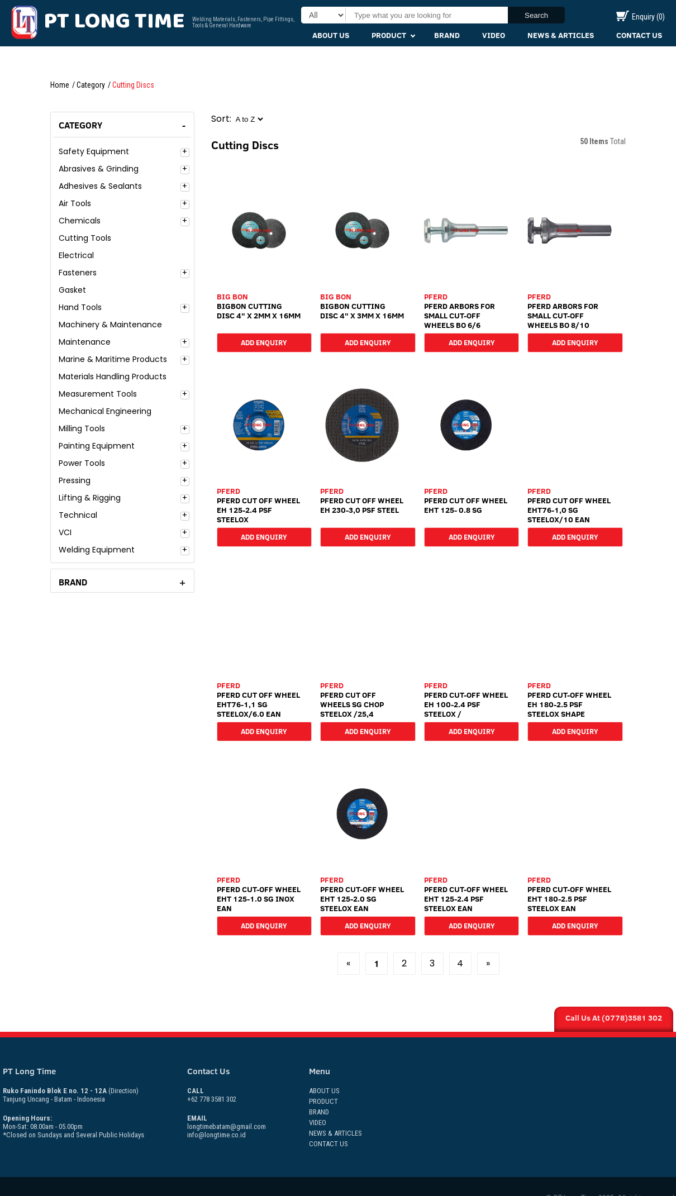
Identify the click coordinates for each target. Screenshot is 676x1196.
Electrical (76, 255)
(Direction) (123, 1091)
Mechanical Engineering (105, 411)
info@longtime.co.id (216, 1135)
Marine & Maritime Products (113, 359)
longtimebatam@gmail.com (226, 1126)
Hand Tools (80, 307)
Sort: (221, 118)
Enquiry (640, 16)
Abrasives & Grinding (99, 168)
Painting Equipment (97, 445)
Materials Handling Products (112, 376)
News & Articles (560, 35)
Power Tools (82, 463)
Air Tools (75, 203)
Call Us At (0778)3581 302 (613, 1017)
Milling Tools (82, 428)
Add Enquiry (264, 342)
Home (59, 84)
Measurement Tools (98, 393)
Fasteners (78, 272)
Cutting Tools (85, 238)
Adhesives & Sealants (100, 186)
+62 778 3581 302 (211, 1095)
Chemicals (80, 220)
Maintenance (85, 341)
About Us (330, 35)
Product (389, 35)
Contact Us (639, 35)
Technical (78, 515)
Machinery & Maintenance (110, 324)
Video (493, 35)
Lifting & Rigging (90, 497)
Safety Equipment (94, 151)
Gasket (72, 290)
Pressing (75, 480)
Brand (447, 35)
